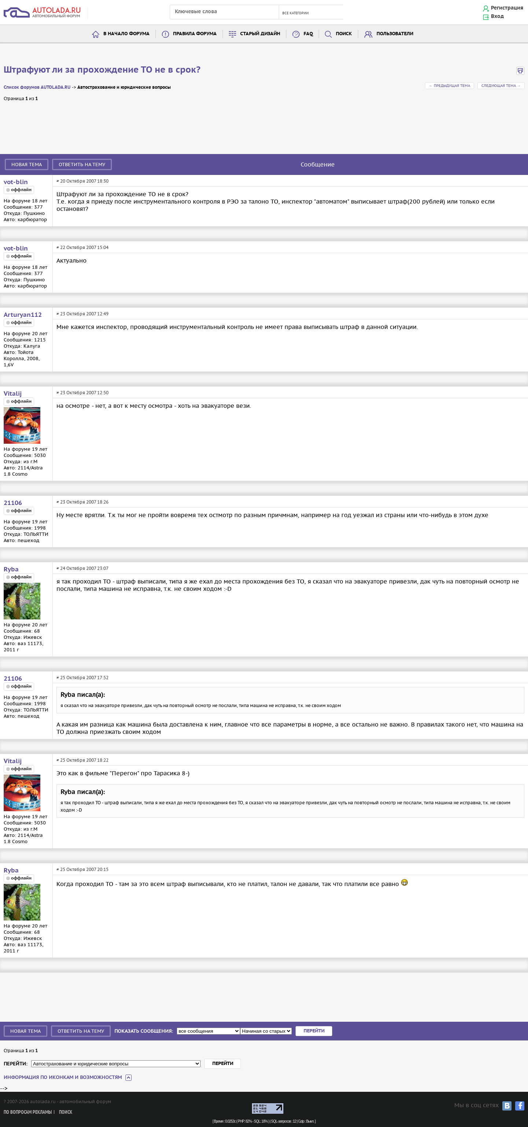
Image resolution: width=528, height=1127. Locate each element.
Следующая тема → (501, 85)
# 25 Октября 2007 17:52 (82, 677)
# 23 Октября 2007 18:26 (82, 502)
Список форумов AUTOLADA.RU (37, 87)
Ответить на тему (82, 164)
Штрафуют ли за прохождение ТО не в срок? (102, 70)
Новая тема (26, 164)
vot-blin (16, 182)
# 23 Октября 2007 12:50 (82, 392)
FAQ (308, 34)
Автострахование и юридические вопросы (124, 87)
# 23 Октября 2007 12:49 (82, 313)
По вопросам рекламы (28, 1112)
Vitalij (13, 394)
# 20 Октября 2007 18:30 (82, 181)
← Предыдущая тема (449, 85)
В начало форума (126, 34)
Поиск (344, 34)
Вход (497, 16)
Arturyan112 (23, 315)
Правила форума (195, 34)
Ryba (11, 569)
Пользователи (395, 34)
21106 (13, 503)
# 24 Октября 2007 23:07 (82, 568)
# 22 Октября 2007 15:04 (82, 247)
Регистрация (507, 8)
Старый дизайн (260, 34)
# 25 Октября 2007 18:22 (82, 760)
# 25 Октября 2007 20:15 (82, 869)
